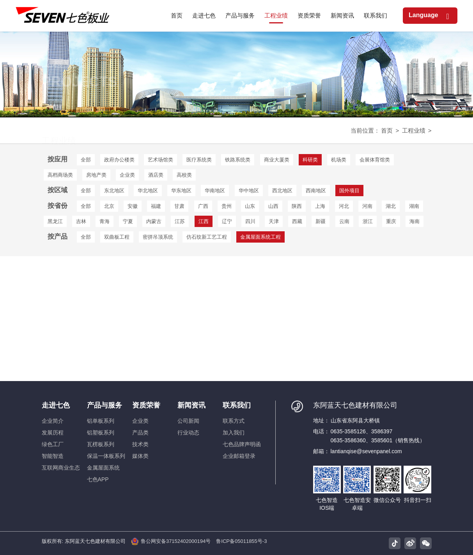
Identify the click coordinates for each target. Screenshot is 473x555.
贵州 (226, 206)
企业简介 (53, 421)
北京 (109, 206)
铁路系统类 (237, 160)
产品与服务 (104, 405)
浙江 (368, 221)
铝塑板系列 (100, 432)
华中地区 (249, 190)
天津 (274, 221)
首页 (387, 130)
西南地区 (316, 190)
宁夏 (128, 221)
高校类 (184, 175)
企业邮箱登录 (239, 456)
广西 (203, 206)
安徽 (133, 206)
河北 (344, 206)
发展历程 (53, 432)
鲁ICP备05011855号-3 (241, 541)
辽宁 (227, 221)
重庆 (391, 221)
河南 (367, 206)
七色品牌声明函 (242, 444)
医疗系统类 (199, 160)
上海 (320, 206)
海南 (414, 221)
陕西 (297, 206)
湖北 (391, 206)
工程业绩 (413, 130)
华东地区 (181, 190)
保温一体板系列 (106, 456)
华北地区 (148, 190)
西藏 (297, 221)
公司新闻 (188, 421)
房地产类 (96, 175)
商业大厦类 (276, 160)
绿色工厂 (53, 444)
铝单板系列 (100, 421)
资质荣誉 (146, 405)
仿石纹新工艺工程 (206, 237)
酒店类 (155, 175)
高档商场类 (60, 175)
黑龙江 (55, 221)
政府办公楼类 (119, 160)
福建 (156, 206)
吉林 (81, 221)
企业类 (127, 175)
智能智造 (53, 456)
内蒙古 (153, 221)
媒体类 (140, 456)
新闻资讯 (191, 405)
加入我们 (233, 432)
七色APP (98, 479)
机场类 (338, 160)
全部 (86, 160)
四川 (250, 221)
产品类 (140, 432)
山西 (273, 206)
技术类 (140, 444)
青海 (104, 221)
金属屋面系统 (103, 468)
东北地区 (114, 190)
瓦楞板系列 (100, 444)
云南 (344, 221)
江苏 (180, 221)
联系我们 (237, 405)
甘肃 (179, 206)
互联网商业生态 (61, 468)
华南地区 (215, 190)
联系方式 (233, 421)
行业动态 (188, 432)
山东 (250, 206)
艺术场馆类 (160, 160)
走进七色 (56, 405)
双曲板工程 (116, 237)
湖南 (414, 206)
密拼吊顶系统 (158, 237)
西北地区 (282, 190)
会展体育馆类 (375, 160)
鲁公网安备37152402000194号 (171, 541)
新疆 (320, 221)
